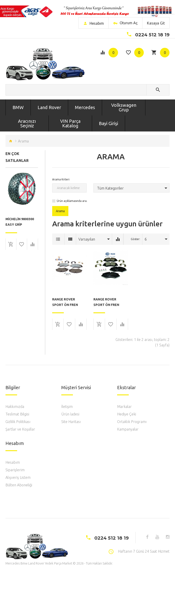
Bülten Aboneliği (18, 485)
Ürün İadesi (70, 414)
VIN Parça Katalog (70, 123)
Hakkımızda (14, 406)
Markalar (124, 406)
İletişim (67, 406)
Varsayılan (86, 239)
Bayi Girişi (108, 123)
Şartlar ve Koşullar (20, 429)
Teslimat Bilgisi (17, 414)
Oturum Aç (125, 23)
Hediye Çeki (126, 414)
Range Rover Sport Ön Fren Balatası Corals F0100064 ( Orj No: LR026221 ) (67, 302)
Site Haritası (71, 422)
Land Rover (49, 107)
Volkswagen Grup (123, 107)
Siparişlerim (15, 470)
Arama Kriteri (60, 179)
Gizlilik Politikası (17, 422)
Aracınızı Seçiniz (27, 123)
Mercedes (85, 107)
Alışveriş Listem (18, 477)
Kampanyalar (128, 429)
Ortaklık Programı (132, 422)
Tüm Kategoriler (110, 188)
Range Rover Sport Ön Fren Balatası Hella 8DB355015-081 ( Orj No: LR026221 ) (109, 302)
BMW (18, 107)
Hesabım (12, 462)
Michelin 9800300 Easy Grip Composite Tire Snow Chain (19, 222)
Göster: (135, 239)
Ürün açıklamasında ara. (72, 200)
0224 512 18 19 (152, 34)
